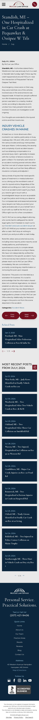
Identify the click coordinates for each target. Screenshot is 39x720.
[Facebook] (14, 680)
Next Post (29, 315)
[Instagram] (19, 680)
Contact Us (19, 654)
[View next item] (13, 351)
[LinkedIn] (24, 680)
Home (19, 626)
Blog (19, 650)
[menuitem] (9, 717)
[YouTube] (30, 680)
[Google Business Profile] (9, 680)
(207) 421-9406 (19, 615)
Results (19, 642)
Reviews (19, 646)
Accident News (18, 308)
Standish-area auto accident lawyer (19, 226)
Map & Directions (19, 670)
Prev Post (9, 315)
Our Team (19, 634)
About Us (19, 630)
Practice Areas (19, 638)
